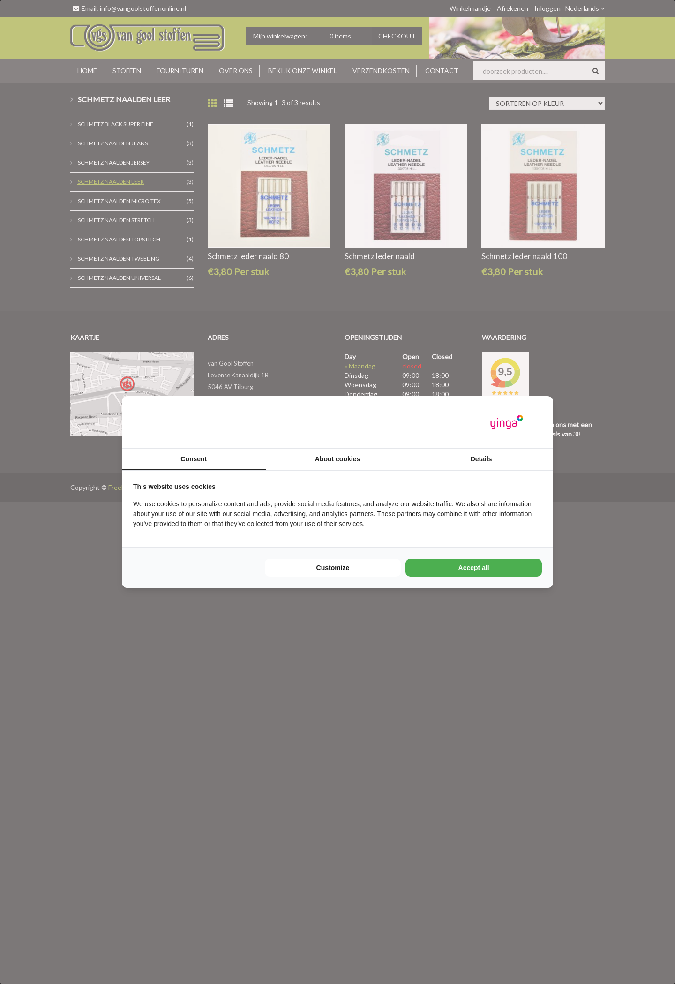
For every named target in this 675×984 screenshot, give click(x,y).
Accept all (473, 567)
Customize (333, 567)
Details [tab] (481, 459)
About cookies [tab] (337, 459)
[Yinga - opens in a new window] (507, 422)
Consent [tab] (193, 459)
